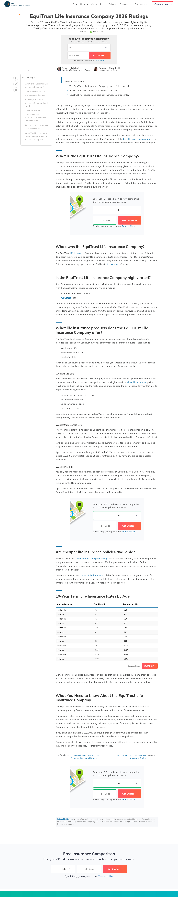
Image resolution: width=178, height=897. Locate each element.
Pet (102, 4)
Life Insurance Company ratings (92, 558)
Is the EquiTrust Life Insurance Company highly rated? (37, 102)
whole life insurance (136, 382)
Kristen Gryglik (114, 68)
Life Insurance (77, 253)
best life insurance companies (138, 139)
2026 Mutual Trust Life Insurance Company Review (131, 756)
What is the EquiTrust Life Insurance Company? (36, 85)
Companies (141, 4)
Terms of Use (99, 60)
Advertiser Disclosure (27, 71)
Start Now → (150, 666)
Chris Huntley (76, 68)
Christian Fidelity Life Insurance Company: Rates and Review (84, 756)
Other (112, 4)
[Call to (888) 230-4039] (162, 4)
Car (94, 4)
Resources (125, 4)
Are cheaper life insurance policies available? (36, 127)
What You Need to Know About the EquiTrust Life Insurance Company (36, 136)
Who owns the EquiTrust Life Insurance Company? (36, 93)
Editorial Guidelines (64, 819)
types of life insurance (92, 575)
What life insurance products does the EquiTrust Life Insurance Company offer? (35, 115)
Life (74, 4)
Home (84, 4)
